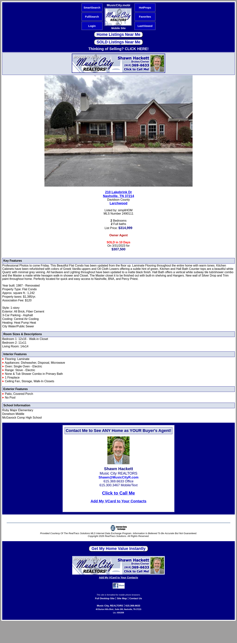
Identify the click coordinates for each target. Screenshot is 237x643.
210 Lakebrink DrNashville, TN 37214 (118, 194)
